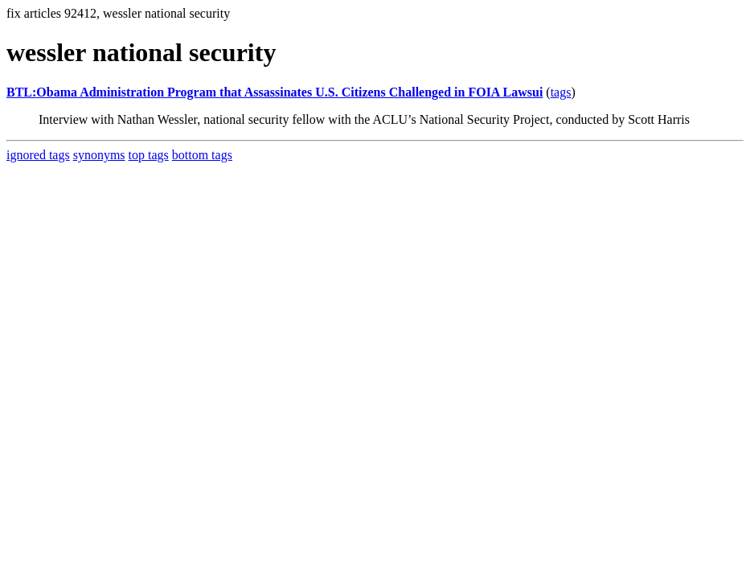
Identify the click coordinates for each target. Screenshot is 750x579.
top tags (149, 155)
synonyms (99, 155)
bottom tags (202, 155)
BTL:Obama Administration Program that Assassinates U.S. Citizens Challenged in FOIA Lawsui (274, 92)
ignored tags (38, 155)
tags (561, 92)
